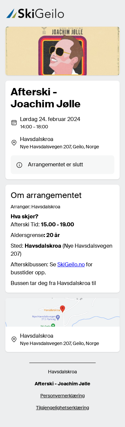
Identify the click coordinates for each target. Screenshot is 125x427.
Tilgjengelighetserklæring (62, 408)
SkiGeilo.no (71, 264)
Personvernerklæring (62, 396)
